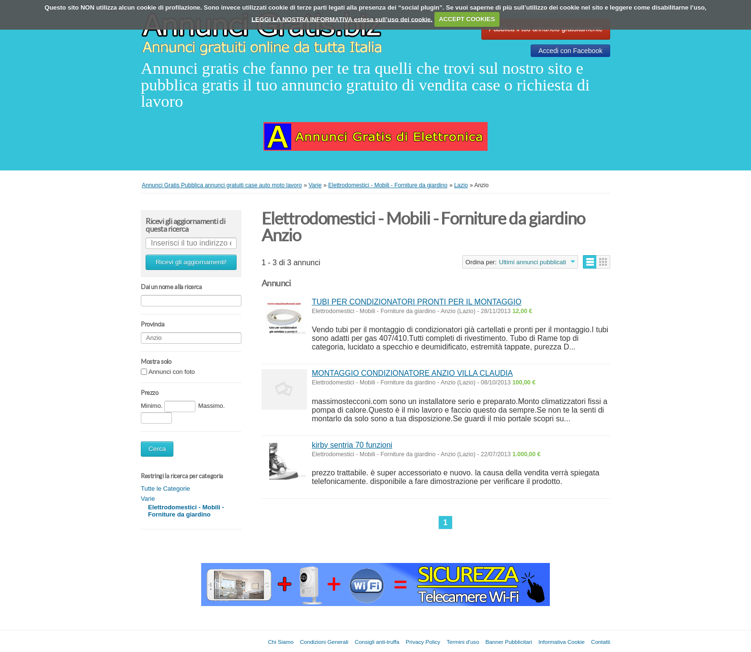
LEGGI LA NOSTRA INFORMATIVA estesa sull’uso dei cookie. (341, 18)
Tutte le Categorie (165, 488)
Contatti (600, 642)
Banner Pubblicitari (509, 642)
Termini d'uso (462, 642)
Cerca (157, 448)
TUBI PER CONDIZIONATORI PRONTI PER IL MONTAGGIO (417, 302)
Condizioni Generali (324, 642)
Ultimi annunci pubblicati (532, 262)
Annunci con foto (171, 372)
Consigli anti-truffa (377, 642)
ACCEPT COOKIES (467, 18)
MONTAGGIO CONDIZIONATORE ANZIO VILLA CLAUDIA (412, 373)
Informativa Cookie (561, 642)
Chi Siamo (280, 642)
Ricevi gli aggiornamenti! (191, 262)
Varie (148, 498)
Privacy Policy (423, 642)
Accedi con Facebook (570, 51)
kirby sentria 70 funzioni (352, 445)
